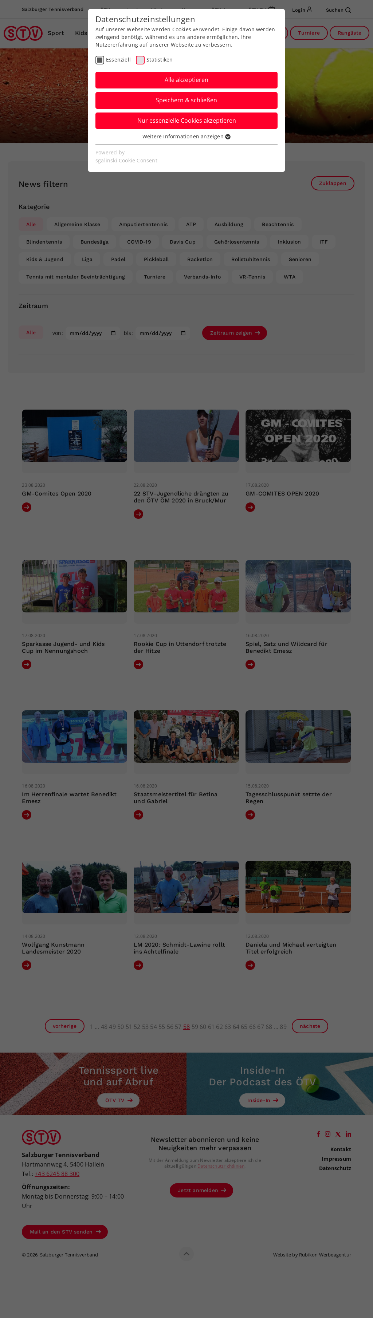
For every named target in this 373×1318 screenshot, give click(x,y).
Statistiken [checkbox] (159, 59)
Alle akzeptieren (186, 80)
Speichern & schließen (186, 100)
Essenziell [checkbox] (118, 59)
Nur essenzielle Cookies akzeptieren (186, 121)
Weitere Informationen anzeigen (186, 136)
